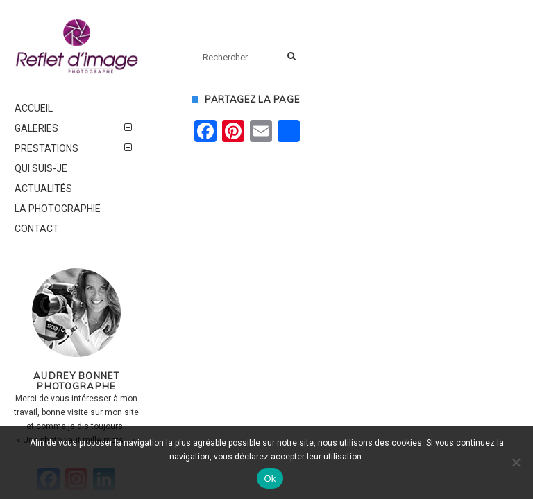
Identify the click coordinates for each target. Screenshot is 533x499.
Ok (270, 478)
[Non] (516, 462)
